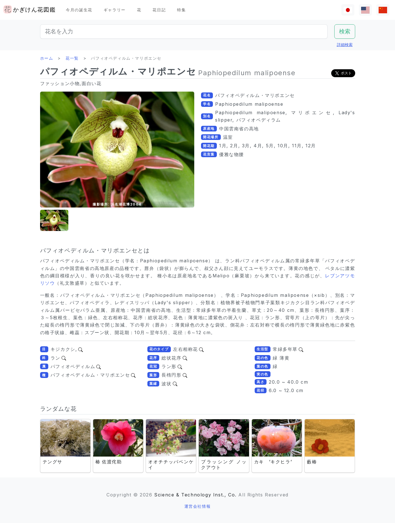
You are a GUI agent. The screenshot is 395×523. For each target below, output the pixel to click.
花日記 (159, 9)
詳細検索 (345, 44)
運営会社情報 (197, 506)
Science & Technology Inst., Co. (195, 495)
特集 (181, 9)
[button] (54, 220)
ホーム (46, 58)
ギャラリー (115, 9)
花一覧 (72, 58)
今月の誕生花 (79, 9)
